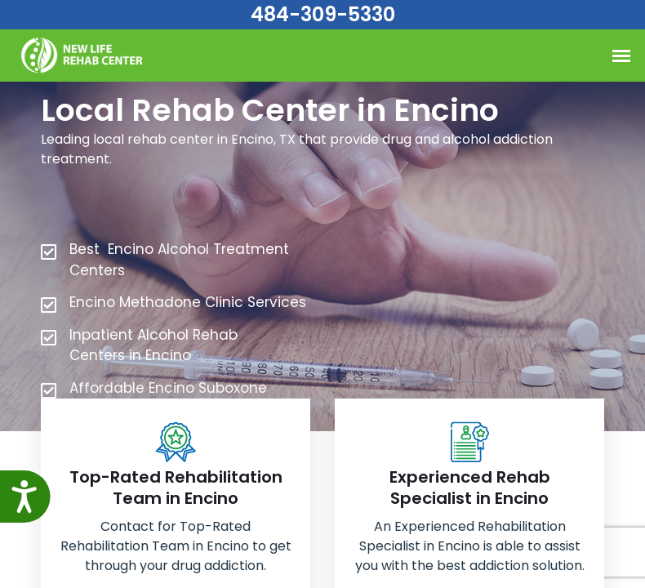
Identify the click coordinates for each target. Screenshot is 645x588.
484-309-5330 (323, 14)
